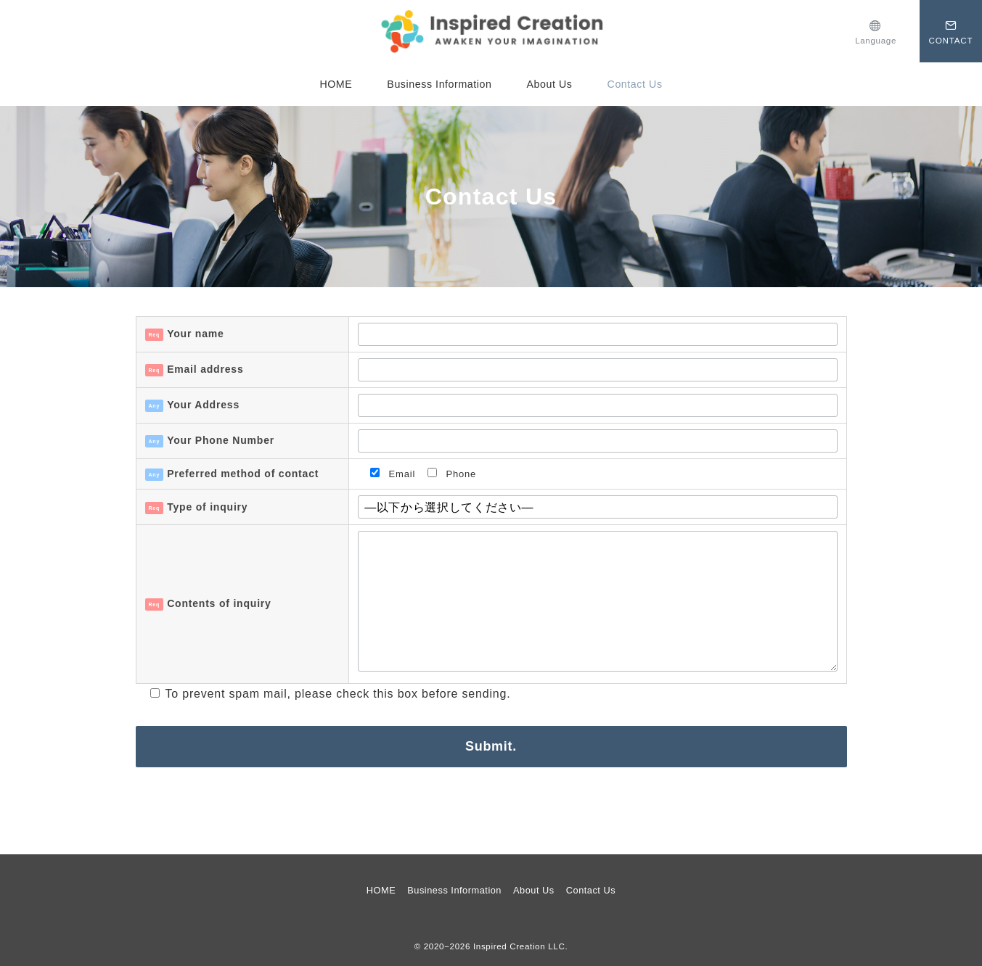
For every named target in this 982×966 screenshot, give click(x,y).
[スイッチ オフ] (875, 30)
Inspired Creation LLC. (520, 946)
